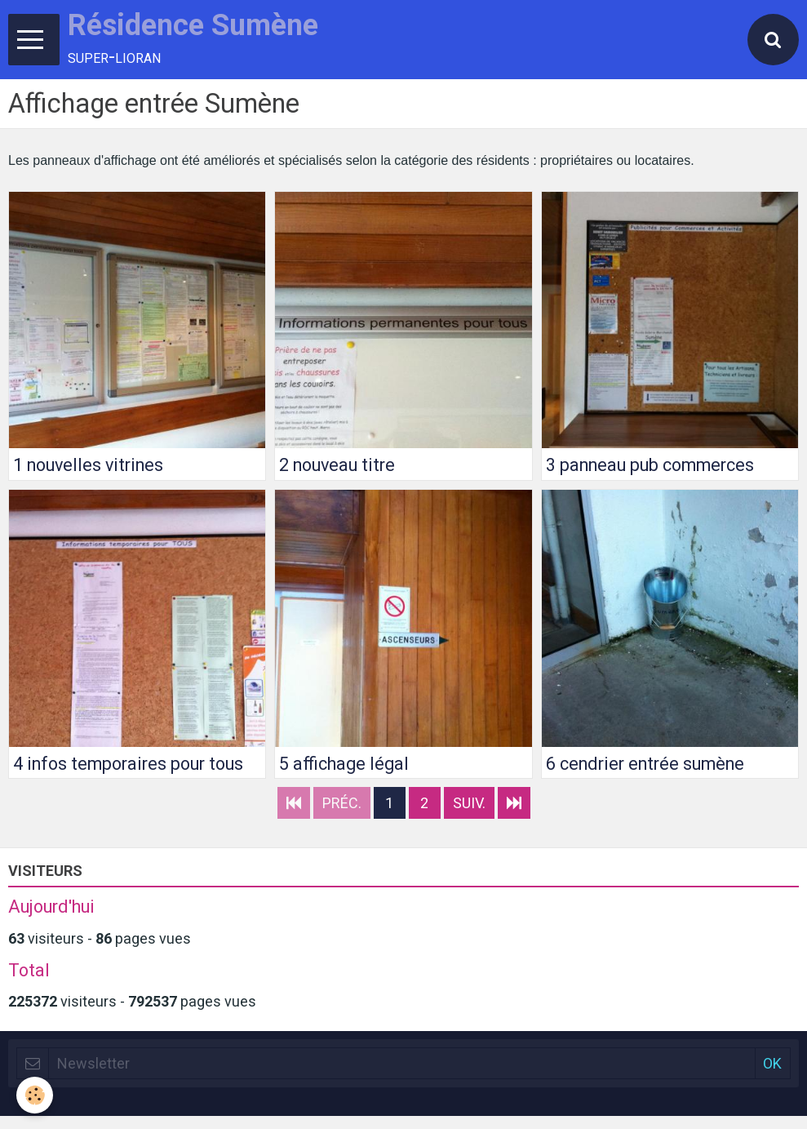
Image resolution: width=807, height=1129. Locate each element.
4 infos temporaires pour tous (128, 763)
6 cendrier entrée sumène (645, 763)
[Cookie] (34, 1095)
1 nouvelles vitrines (88, 465)
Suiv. (469, 802)
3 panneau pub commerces (650, 465)
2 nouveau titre (337, 465)
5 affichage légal (344, 763)
